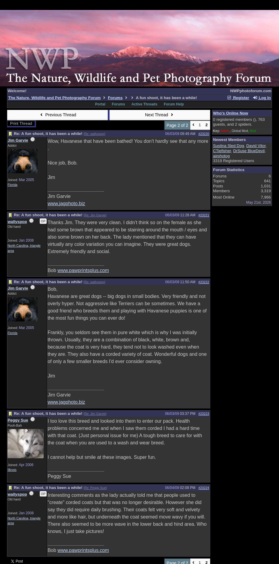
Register (238, 98)
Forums (115, 98)
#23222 (203, 282)
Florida (12, 184)
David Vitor (255, 145)
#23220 (203, 134)
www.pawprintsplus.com (83, 270)
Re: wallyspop (94, 134)
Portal (100, 104)
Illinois (12, 470)
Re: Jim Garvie (94, 215)
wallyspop (17, 221)
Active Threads (144, 104)
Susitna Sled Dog (228, 145)
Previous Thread (57, 114)
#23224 (203, 488)
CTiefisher (222, 151)
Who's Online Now (230, 113)
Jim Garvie (18, 140)
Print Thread (21, 123)
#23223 (203, 413)
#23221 (203, 215)
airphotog (221, 156)
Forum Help (174, 104)
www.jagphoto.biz (66, 203)
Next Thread (160, 114)
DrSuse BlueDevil (249, 151)
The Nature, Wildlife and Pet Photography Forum (54, 98)
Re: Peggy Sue (95, 488)
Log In (262, 98)
